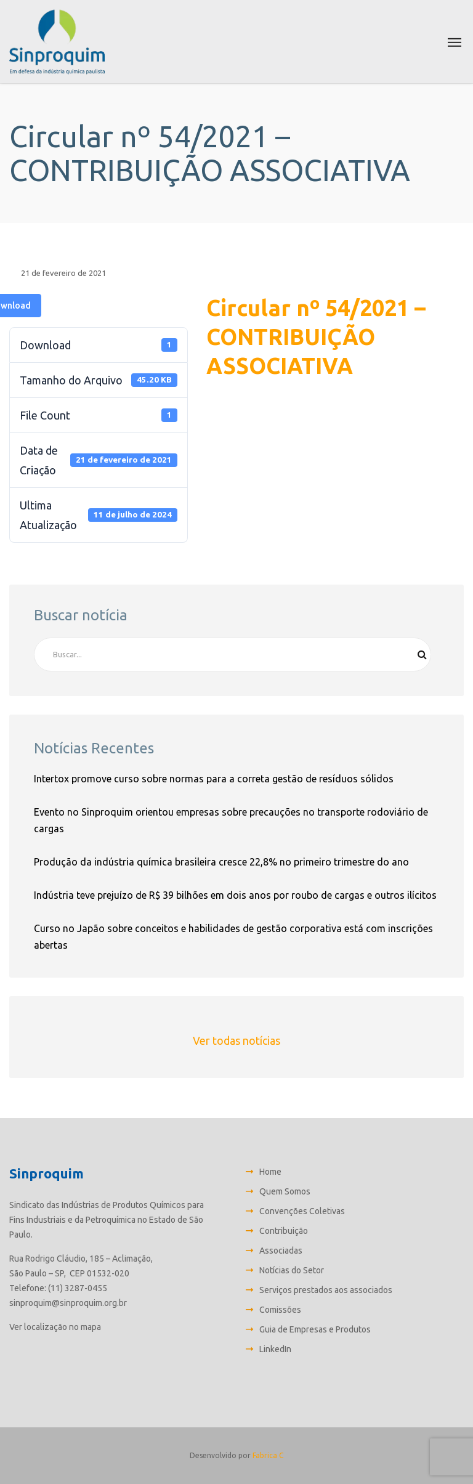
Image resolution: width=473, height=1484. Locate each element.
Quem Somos (284, 1191)
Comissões (280, 1310)
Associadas (280, 1250)
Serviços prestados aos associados (325, 1290)
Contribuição (283, 1231)
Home (270, 1172)
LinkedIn (275, 1349)
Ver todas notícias (236, 1040)
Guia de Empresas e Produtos (315, 1329)
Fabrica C (268, 1455)
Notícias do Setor (291, 1270)
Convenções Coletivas (302, 1211)
